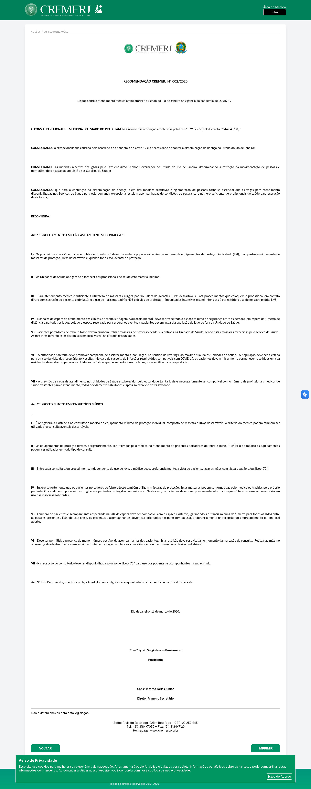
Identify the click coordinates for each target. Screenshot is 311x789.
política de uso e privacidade (170, 770)
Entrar (275, 12)
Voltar (45, 748)
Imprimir (265, 748)
